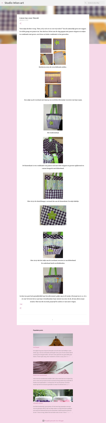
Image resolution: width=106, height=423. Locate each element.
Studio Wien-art (14, 2)
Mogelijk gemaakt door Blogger (53, 420)
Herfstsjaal (36, 347)
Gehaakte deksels (38, 403)
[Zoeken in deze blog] (96, 3)
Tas (21, 304)
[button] (20, 23)
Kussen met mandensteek (40, 375)
